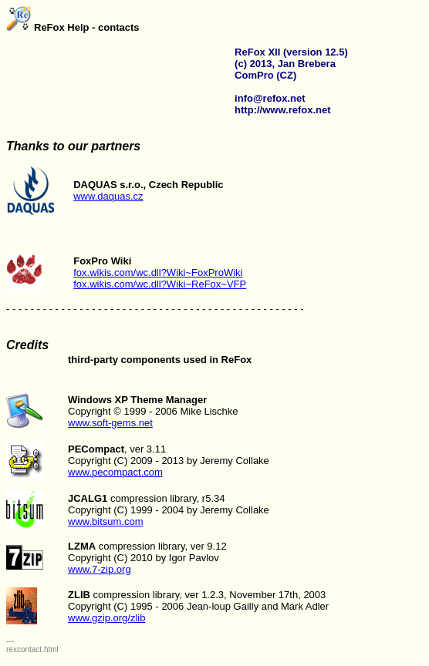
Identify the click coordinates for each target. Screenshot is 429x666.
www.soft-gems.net (110, 423)
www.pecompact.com (115, 472)
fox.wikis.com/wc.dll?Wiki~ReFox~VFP (159, 284)
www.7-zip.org (99, 569)
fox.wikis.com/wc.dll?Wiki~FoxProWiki (157, 272)
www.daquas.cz (108, 196)
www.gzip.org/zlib (106, 618)
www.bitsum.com (106, 521)
